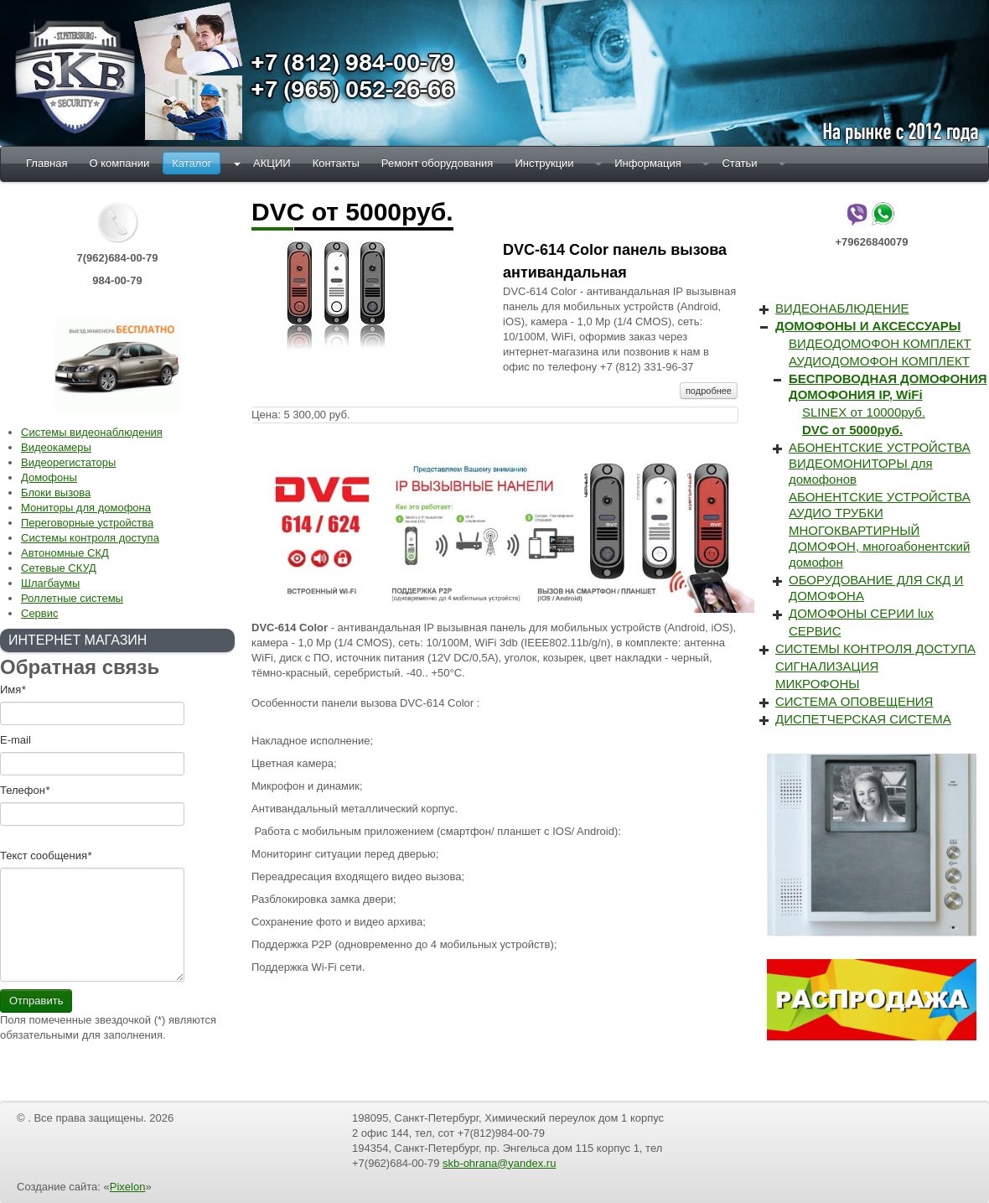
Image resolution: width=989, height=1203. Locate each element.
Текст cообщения (45, 855)
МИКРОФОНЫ (817, 684)
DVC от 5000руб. (852, 430)
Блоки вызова (56, 492)
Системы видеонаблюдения (92, 432)
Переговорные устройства (87, 522)
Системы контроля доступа (90, 537)
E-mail (15, 740)
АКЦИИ (272, 163)
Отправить (36, 1000)
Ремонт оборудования (437, 163)
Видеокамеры (56, 447)
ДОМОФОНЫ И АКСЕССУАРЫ (868, 326)
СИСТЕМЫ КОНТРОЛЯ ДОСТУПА (875, 648)
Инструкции (544, 163)
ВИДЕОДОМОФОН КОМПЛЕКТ (880, 343)
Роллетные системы (72, 598)
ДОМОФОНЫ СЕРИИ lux (861, 613)
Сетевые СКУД (58, 568)
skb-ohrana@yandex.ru (499, 1163)
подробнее (709, 391)
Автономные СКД (65, 553)
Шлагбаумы (50, 583)
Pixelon (128, 1186)
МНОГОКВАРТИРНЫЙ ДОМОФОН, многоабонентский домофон (879, 546)
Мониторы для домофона (86, 507)
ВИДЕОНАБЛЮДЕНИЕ (842, 308)
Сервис (40, 613)
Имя (12, 689)
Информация (647, 163)
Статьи (739, 163)
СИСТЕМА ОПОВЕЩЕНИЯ (854, 701)
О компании (119, 163)
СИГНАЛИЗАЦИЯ (826, 666)
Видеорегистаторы (68, 462)
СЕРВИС (815, 631)
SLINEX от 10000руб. (863, 412)
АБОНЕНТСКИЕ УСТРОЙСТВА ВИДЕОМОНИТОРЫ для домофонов (880, 463)
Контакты (336, 163)
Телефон (24, 790)
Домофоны (49, 477)
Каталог (191, 163)
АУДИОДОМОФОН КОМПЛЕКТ (879, 361)
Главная (46, 163)
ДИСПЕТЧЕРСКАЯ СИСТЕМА (863, 719)
